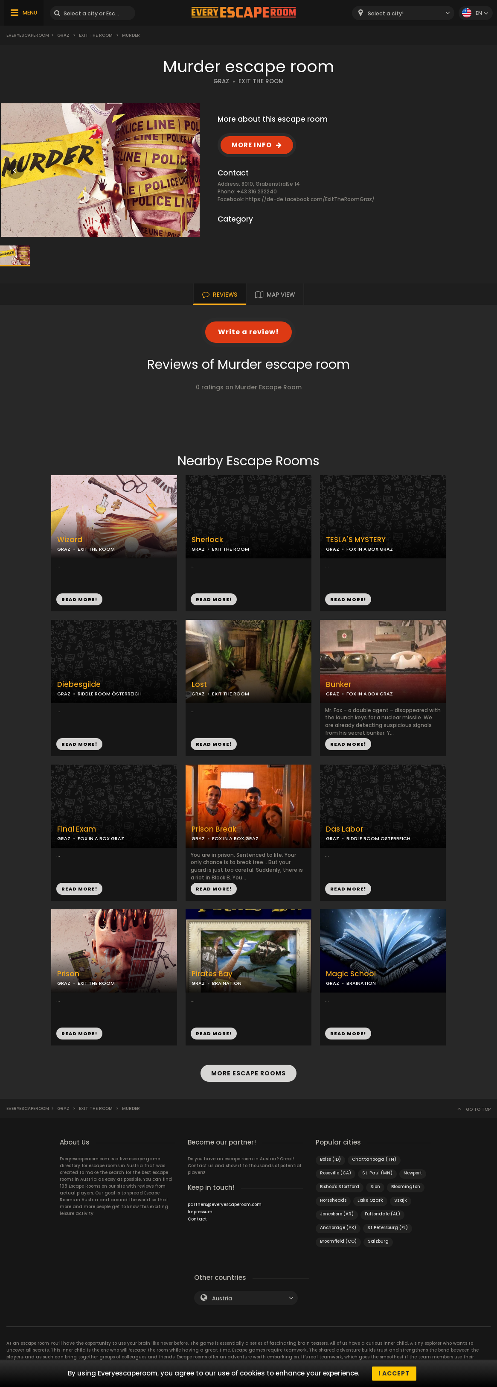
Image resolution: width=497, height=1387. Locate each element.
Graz (63, 35)
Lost (199, 684)
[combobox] (403, 13)
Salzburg (378, 1241)
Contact (197, 1219)
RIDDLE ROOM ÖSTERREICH (110, 693)
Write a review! (248, 332)
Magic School (351, 973)
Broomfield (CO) (338, 1241)
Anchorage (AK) (338, 1227)
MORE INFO (252, 144)
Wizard (69, 539)
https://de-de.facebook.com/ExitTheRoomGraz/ (310, 199)
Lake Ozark (370, 1200)
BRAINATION (226, 983)
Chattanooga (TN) (374, 1159)
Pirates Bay (212, 973)
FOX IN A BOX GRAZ (369, 549)
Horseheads (333, 1200)
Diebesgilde (79, 684)
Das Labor (344, 829)
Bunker (338, 684)
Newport (413, 1173)
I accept (394, 1373)
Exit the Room (96, 35)
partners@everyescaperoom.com (225, 1204)
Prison (68, 973)
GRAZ (221, 81)
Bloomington (405, 1186)
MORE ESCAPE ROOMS (248, 1073)
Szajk (400, 1200)
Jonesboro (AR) (337, 1214)
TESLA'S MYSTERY (356, 539)
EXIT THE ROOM (261, 81)
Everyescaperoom (27, 35)
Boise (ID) (330, 1159)
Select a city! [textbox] (386, 13)
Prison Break (214, 829)
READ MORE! (79, 599)
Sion (375, 1186)
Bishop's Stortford (339, 1186)
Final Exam (76, 829)
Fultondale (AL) (382, 1214)
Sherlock (207, 539)
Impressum (200, 1212)
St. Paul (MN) (377, 1173)
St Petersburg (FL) (387, 1227)
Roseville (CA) (335, 1173)
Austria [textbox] (222, 1298)
